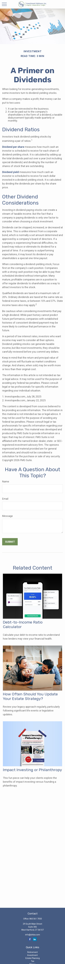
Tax (32, 961)
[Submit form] (10, 541)
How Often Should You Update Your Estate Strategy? (30, 696)
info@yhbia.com (32, 935)
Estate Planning (32, 958)
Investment (32, 955)
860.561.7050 (35, 919)
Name (5, 481)
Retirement (32, 952)
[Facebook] (30, 939)
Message (7, 515)
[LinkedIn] (35, 939)
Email (5, 498)
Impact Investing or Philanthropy (32, 770)
